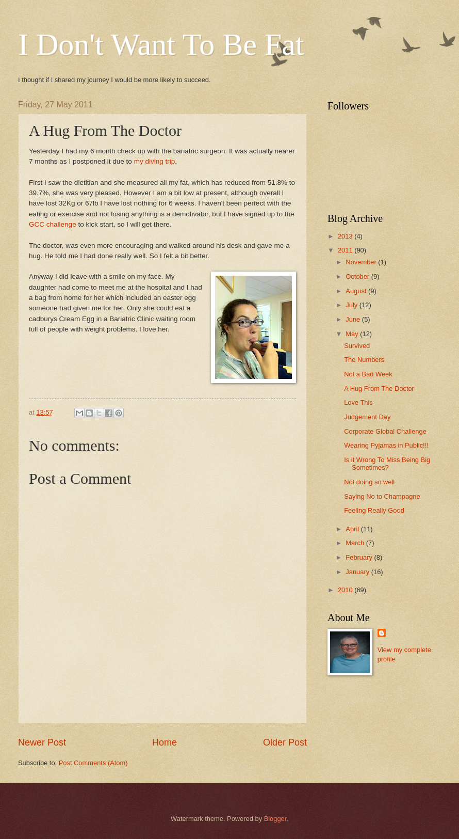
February (360, 557)
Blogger (275, 818)
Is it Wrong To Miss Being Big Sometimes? (387, 463)
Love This (358, 402)
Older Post (285, 742)
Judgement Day (367, 417)
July (352, 305)
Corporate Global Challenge (385, 431)
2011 (346, 250)
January (358, 572)
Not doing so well (369, 482)
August (357, 291)
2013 (346, 236)
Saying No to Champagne (382, 496)
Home (164, 742)
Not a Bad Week (368, 374)
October (358, 276)
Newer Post (42, 742)
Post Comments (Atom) (93, 763)
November (362, 262)
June (354, 319)
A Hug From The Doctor (379, 388)
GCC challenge (52, 224)
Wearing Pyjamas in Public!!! (386, 445)
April (353, 529)
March (356, 543)
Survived (357, 346)
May (353, 334)
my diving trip (154, 161)
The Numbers (364, 359)
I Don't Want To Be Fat (161, 44)
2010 (346, 590)
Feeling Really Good (374, 510)
